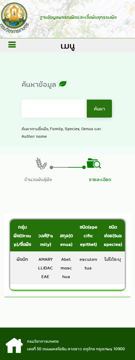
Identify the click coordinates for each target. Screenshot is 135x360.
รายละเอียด (100, 179)
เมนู (67, 45)
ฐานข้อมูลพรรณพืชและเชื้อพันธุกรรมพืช (76, 17)
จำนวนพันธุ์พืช (38, 179)
